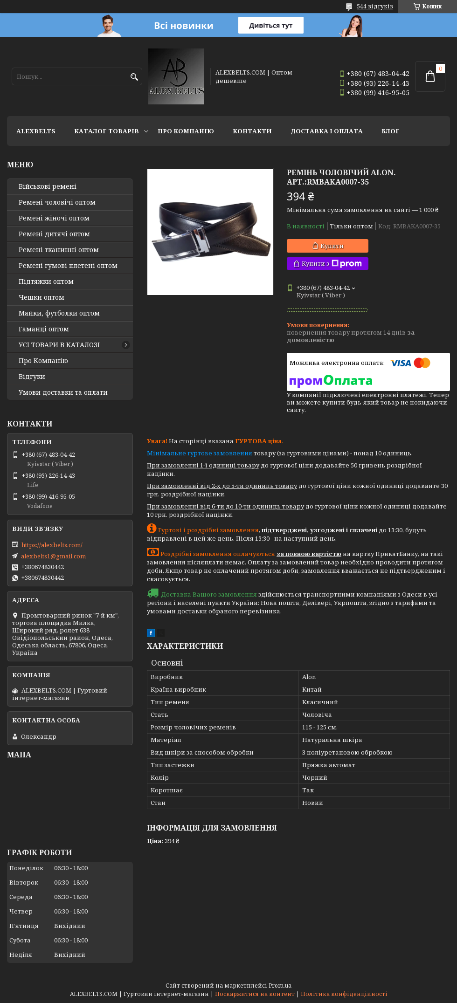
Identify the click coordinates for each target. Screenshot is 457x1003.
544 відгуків (375, 6)
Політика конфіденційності (344, 994)
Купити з (332, 263)
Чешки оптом (41, 297)
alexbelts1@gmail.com (53, 556)
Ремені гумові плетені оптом (68, 265)
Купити (332, 245)
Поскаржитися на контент (255, 994)
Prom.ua (280, 985)
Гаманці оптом (44, 329)
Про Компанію (186, 131)
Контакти (252, 131)
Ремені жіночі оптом (54, 218)
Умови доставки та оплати (63, 392)
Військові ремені (47, 186)
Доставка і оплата (327, 131)
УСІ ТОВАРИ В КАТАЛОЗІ (59, 345)
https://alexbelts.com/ (52, 545)
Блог (390, 131)
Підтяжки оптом (46, 281)
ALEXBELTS (35, 131)
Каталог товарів (106, 131)
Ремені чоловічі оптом (57, 202)
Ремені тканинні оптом (59, 250)
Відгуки (32, 376)
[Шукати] (134, 77)
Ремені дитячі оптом (54, 234)
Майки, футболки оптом (59, 313)
